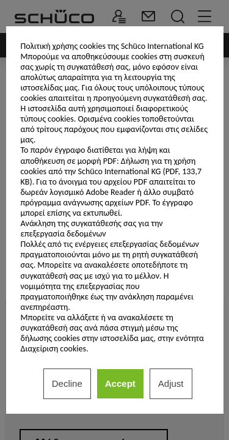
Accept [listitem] (120, 383)
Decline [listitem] (67, 383)
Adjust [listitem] (171, 383)
